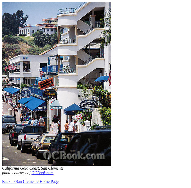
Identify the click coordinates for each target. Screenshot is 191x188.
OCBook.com (42, 173)
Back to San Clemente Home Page (30, 181)
